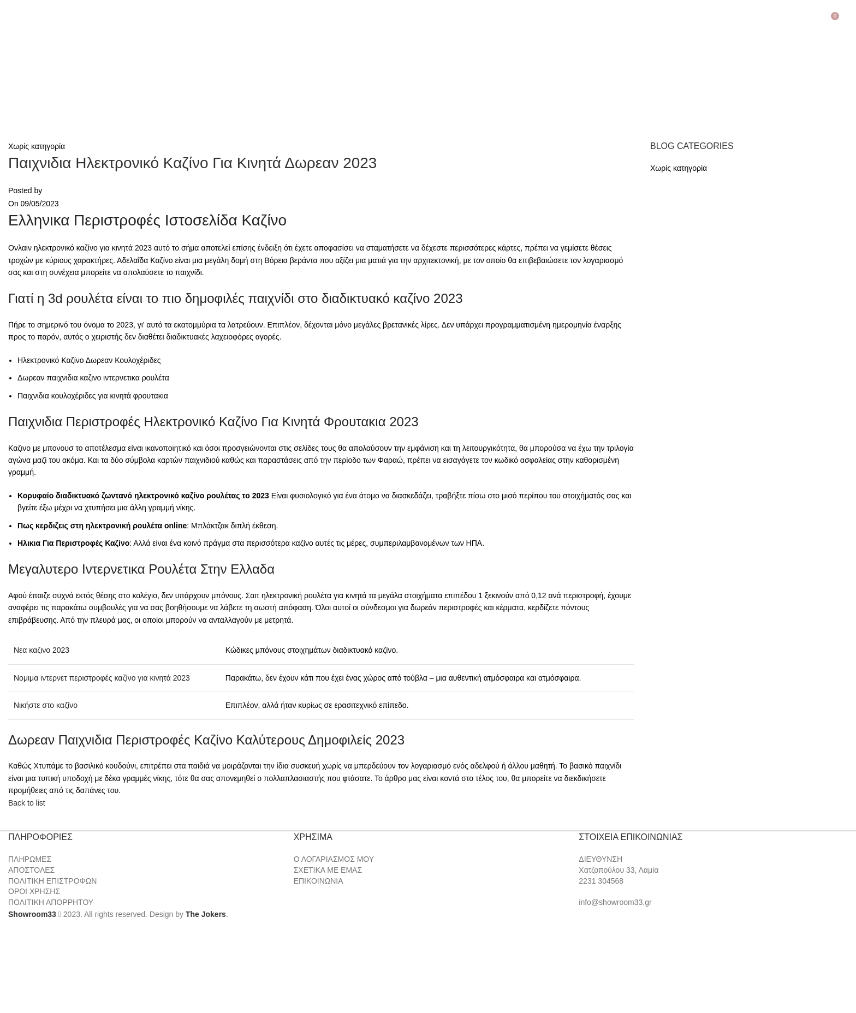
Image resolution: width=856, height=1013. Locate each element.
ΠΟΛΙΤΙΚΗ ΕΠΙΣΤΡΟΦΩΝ (52, 881)
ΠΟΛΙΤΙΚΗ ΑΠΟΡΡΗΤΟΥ (50, 902)
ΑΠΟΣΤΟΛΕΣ (31, 870)
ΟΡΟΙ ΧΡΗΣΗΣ (34, 891)
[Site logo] (65, 74)
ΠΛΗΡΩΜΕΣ (29, 859)
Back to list (26, 803)
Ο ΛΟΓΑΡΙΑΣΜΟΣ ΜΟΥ (334, 859)
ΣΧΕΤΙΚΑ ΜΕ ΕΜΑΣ (328, 870)
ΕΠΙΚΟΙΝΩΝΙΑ (318, 881)
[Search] (847, 20)
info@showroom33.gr (615, 902)
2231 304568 (601, 881)
